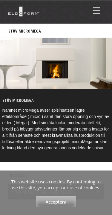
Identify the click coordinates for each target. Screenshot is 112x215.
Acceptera (56, 202)
